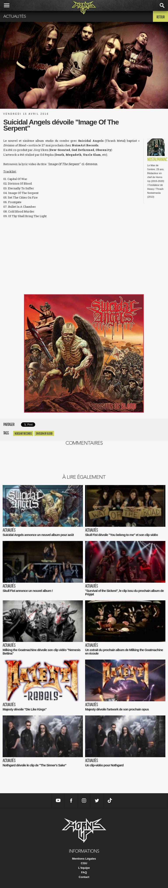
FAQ (84, 872)
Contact (84, 877)
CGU (84, 863)
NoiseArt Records (23, 433)
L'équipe (84, 867)
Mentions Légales (84, 858)
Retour (160, 16)
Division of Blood (44, 433)
